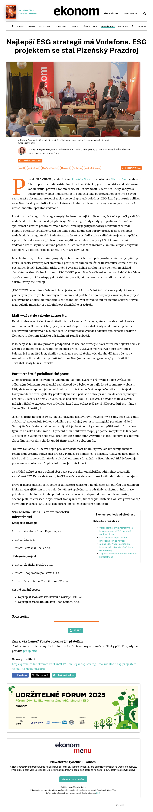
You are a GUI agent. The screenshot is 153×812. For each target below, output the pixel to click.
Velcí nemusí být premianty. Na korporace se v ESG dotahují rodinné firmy (116, 531)
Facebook (22, 675)
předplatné (30, 651)
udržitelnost (33, 168)
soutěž (22, 168)
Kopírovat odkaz (66, 675)
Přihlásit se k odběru (73, 779)
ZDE (98, 793)
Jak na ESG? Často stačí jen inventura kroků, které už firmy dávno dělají (116, 547)
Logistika (123, 26)
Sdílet (77, 630)
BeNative (143, 26)
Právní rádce (108, 26)
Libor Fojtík (29, 143)
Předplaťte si (111, 14)
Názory (21, 26)
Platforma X (42, 675)
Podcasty (74, 26)
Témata (31, 26)
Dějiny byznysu (90, 26)
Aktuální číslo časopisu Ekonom (21, 12)
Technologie (60, 26)
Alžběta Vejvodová (39, 149)
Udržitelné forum (92, 168)
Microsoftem (119, 179)
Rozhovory (44, 26)
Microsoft (65, 168)
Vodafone (77, 168)
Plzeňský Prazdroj (50, 168)
